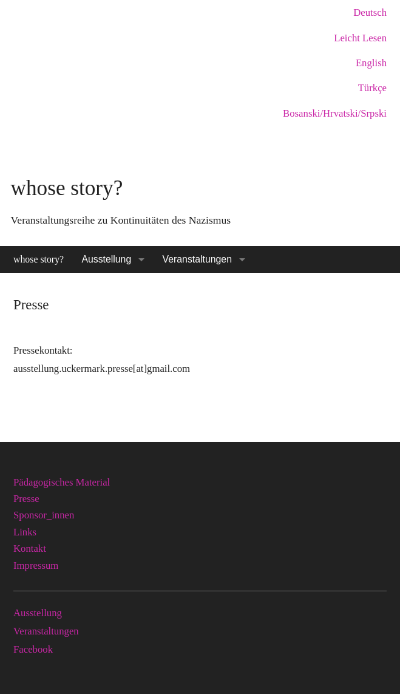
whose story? (38, 259)
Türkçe (372, 88)
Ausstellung (106, 259)
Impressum (35, 565)
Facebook (33, 649)
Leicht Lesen (360, 38)
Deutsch (370, 12)
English (371, 63)
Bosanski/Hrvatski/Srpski (335, 113)
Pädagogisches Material (61, 482)
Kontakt (29, 548)
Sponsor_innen (43, 515)
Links (24, 532)
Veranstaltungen (197, 259)
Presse (26, 498)
